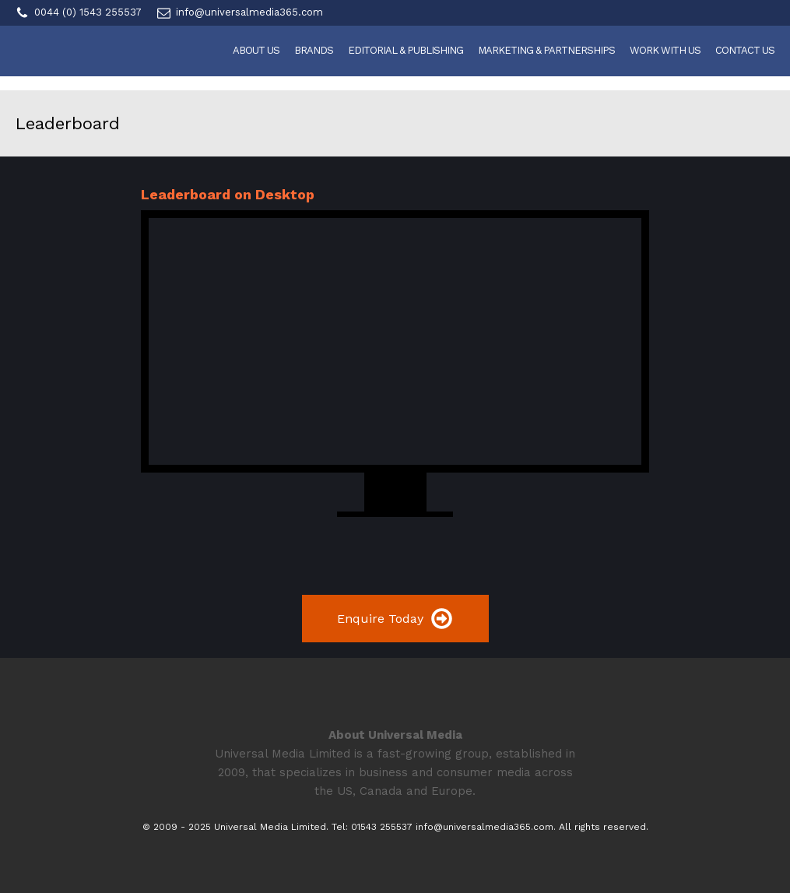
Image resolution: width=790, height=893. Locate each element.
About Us (256, 50)
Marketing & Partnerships (546, 50)
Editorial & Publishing (405, 50)
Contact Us (744, 50)
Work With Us (665, 50)
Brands (313, 50)
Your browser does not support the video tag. (395, 341)
